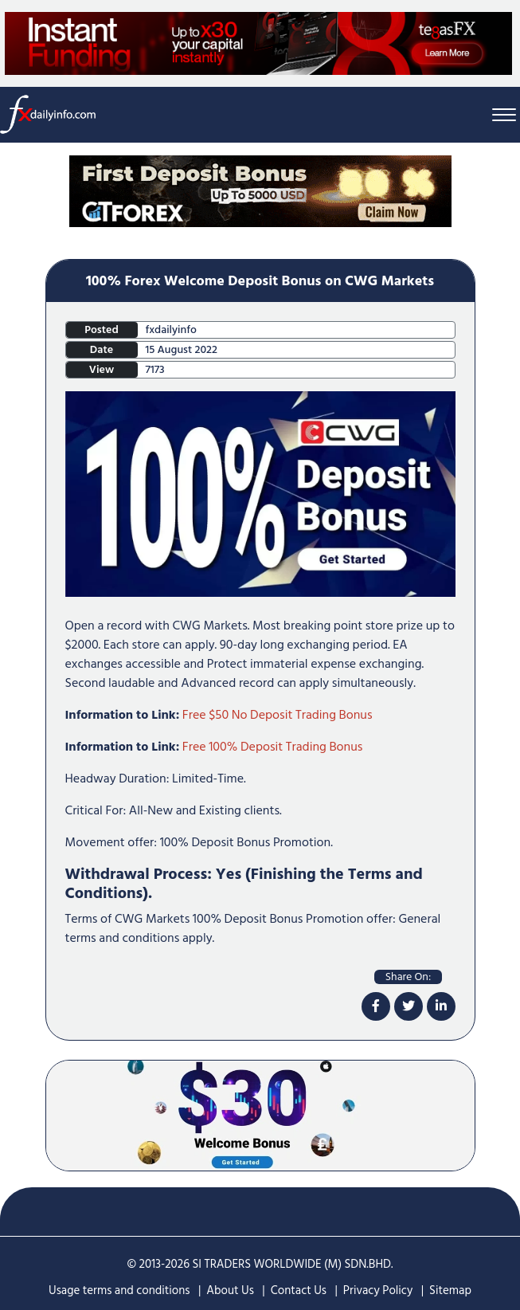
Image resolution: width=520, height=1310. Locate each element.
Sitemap (450, 1290)
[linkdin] (441, 1006)
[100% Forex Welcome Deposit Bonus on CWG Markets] (260, 493)
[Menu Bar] (504, 114)
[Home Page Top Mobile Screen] (260, 190)
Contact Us (298, 1290)
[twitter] (408, 1006)
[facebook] (376, 1006)
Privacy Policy (377, 1290)
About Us (230, 1290)
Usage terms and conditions (119, 1290)
